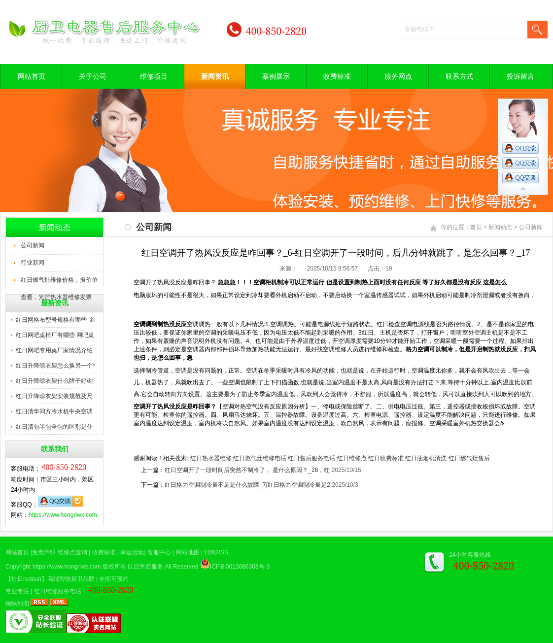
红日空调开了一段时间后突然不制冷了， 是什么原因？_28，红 (247, 470)
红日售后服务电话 (311, 458)
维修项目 (154, 76)
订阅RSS (216, 552)
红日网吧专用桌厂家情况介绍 (54, 350)
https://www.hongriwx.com (63, 514)
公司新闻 (32, 245)
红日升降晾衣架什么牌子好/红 (55, 380)
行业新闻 (32, 262)
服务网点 (398, 76)
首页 (476, 227)
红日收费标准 (386, 458)
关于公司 (92, 76)
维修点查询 (72, 552)
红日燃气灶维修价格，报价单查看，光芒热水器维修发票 (59, 282)
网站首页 (31, 76)
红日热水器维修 (211, 458)
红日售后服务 (145, 566)
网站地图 (188, 552)
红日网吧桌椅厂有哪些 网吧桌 (55, 335)
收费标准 (337, 76)
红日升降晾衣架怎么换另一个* (55, 365)
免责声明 (44, 552)
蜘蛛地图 (17, 603)
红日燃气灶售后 (469, 458)
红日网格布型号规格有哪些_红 (56, 319)
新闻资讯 (215, 76)
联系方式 (459, 76)
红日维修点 (352, 458)
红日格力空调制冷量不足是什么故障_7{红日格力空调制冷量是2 (247, 484)
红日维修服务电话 (57, 591)
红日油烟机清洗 (426, 458)
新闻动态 (500, 227)
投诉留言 (520, 76)
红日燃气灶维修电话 (259, 458)
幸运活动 (132, 552)
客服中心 (159, 552)
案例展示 (276, 76)
